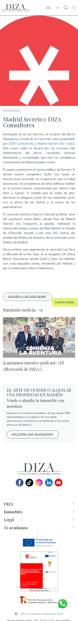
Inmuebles (13, 511)
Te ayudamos (16, 527)
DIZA (8, 504)
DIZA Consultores (21, 143)
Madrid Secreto (48, 143)
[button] (74, 7)
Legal (9, 519)
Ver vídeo (67, 143)
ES (48, 8)
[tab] (39, 504)
